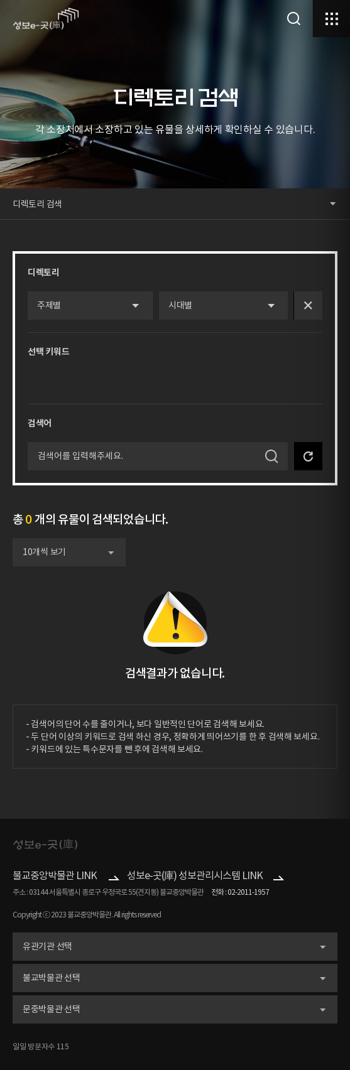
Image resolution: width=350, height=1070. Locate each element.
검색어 (40, 423)
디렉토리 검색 (37, 204)
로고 (46, 19)
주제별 (49, 305)
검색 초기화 (308, 456)
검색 (293, 18)
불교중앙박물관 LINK (55, 876)
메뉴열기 (331, 18)
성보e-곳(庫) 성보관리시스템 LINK (195, 876)
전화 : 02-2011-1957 (240, 892)
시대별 (180, 305)
